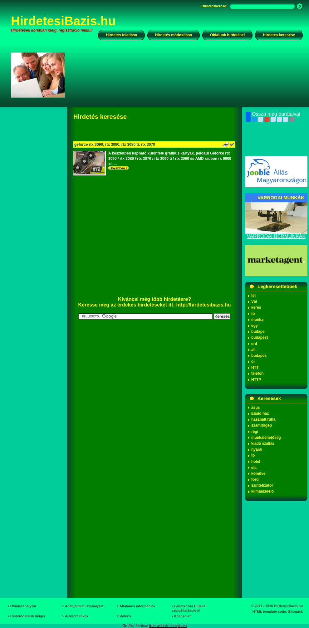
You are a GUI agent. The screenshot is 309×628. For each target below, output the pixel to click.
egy (254, 325)
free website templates (168, 626)
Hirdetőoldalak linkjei (27, 616)
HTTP (256, 379)
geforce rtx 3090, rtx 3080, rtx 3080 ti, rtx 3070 (114, 144)
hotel (255, 461)
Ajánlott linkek (76, 616)
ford (254, 479)
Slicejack (295, 611)
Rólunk (125, 616)
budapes (259, 355)
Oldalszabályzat (23, 606)
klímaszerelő (262, 491)
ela (254, 467)
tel (253, 295)
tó (253, 313)
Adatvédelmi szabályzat (84, 606)
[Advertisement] (95, 80)
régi (254, 431)
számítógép (261, 425)
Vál (254, 301)
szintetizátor (262, 485)
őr (253, 361)
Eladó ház (260, 413)
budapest (259, 337)
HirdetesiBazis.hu (63, 21)
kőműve (258, 473)
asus (255, 407)
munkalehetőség (266, 437)
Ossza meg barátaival (273, 114)
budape (258, 331)
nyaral (256, 449)
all (253, 349)
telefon (257, 373)
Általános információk (137, 606)
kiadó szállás (262, 443)
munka (257, 319)
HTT (254, 367)
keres (256, 307)
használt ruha (263, 419)
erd (254, 344)
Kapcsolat (182, 616)
